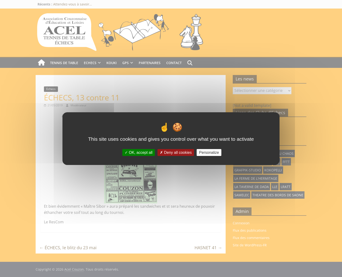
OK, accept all (138, 152)
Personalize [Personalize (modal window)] (209, 152)
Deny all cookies (176, 152)
